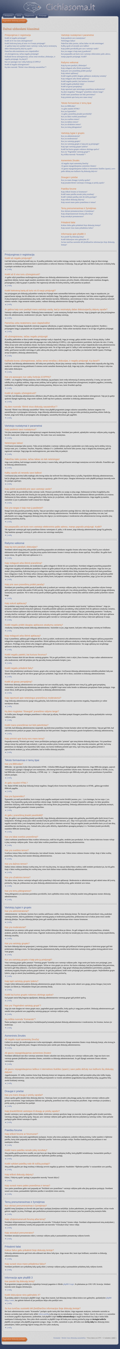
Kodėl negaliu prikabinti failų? (72, 84)
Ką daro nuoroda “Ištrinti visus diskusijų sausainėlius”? (25, 67)
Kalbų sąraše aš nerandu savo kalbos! (75, 46)
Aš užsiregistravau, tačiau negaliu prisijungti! (22, 54)
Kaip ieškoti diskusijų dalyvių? (72, 200)
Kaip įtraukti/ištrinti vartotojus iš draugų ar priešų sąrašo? (82, 183)
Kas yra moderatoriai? (69, 138)
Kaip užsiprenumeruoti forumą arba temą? (77, 214)
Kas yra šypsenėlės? (68, 111)
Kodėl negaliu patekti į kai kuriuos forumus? (78, 81)
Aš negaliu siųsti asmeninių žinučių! (74, 163)
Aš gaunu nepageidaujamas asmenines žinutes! (78, 166)
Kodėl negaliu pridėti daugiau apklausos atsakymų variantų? (83, 76)
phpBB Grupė (68, 1284)
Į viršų (9, 269)
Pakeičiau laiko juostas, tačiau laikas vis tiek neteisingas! (82, 43)
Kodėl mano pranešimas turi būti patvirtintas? (78, 94)
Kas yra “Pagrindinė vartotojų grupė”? (75, 152)
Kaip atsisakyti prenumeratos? (72, 216)
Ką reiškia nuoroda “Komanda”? (73, 154)
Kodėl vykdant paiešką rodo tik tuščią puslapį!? (79, 197)
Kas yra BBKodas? (68, 106)
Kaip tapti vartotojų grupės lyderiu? (74, 147)
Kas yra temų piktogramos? (71, 127)
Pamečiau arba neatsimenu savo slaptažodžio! (22, 51)
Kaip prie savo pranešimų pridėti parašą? (76, 71)
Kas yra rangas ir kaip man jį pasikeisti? (76, 51)
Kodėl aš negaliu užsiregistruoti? (17, 64)
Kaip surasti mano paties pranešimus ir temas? (78, 202)
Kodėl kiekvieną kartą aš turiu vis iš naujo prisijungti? (25, 43)
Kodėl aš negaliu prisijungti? (15, 38)
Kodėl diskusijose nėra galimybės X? (75, 239)
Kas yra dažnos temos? (69, 122)
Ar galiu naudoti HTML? (70, 109)
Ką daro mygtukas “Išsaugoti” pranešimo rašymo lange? (82, 92)
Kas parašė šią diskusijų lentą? (72, 237)
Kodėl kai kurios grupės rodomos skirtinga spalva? (80, 149)
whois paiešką (44, 1314)
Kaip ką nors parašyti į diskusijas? (74, 65)
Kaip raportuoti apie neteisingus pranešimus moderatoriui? (83, 89)
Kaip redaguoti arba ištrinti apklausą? (75, 79)
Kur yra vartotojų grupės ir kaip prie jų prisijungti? (80, 144)
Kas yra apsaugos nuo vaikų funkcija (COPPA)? (23, 62)
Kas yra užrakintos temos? (71, 124)
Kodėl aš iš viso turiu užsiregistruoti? (19, 41)
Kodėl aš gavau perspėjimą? (71, 86)
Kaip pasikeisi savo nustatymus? (73, 38)
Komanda (56, 1338)
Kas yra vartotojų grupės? (70, 141)
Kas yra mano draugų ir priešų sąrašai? (75, 180)
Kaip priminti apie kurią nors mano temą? (76, 97)
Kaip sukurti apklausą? (69, 73)
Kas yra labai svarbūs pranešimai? (74, 116)
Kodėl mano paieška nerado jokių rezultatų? (77, 194)
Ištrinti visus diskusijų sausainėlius (74, 1338)
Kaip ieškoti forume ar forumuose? (74, 192)
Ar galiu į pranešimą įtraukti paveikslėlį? (76, 114)
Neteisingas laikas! (68, 41)
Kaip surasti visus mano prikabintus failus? (77, 228)
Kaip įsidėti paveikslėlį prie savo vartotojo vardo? (79, 49)
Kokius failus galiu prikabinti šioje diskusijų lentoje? (81, 225)
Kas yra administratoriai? (70, 136)
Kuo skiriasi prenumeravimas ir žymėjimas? (77, 211)
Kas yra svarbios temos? (70, 119)
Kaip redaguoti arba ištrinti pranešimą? (75, 68)
